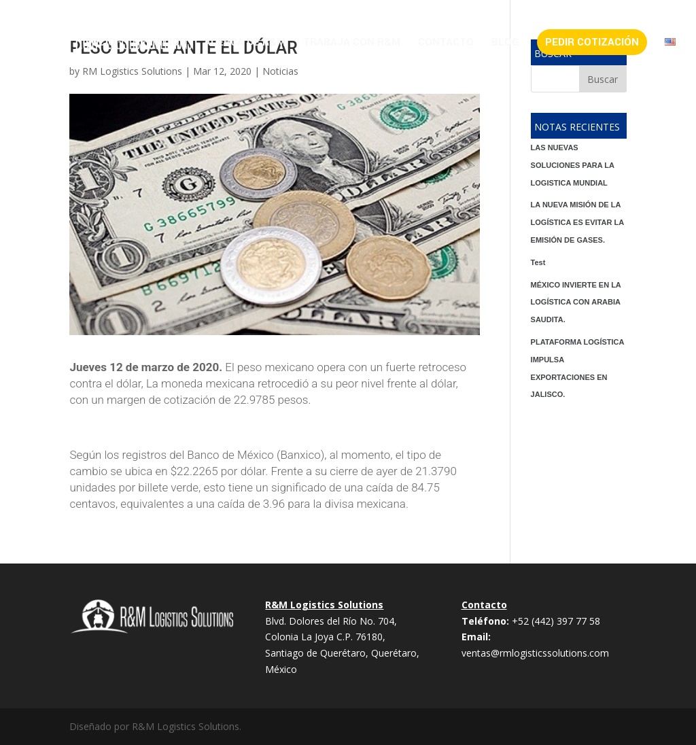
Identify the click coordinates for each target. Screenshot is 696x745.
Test (538, 262)
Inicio (101, 43)
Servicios (159, 43)
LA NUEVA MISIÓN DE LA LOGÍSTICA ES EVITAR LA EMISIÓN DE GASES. (577, 222)
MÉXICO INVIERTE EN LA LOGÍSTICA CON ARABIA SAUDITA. (576, 302)
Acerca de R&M (244, 43)
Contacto (446, 43)
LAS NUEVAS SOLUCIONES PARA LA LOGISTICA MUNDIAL (572, 165)
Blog (505, 43)
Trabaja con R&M (351, 43)
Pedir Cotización (592, 42)
